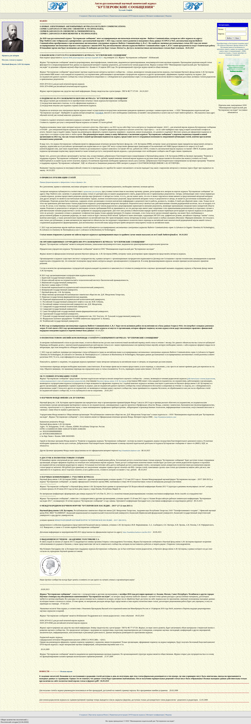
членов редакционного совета (51, 381)
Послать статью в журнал (12, 60)
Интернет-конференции (155, 16)
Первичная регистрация (119, 16)
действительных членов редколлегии (201, 379)
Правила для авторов (10, 55)
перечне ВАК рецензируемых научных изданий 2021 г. (83, 58)
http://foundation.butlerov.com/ (165, 417)
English (129, 10)
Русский (122, 10)
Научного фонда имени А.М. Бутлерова (112, 381)
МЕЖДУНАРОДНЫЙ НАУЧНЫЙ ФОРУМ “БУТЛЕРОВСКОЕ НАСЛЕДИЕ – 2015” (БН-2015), (91, 520)
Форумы (168, 16)
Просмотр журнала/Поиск (98, 16)
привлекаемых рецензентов (74, 381)
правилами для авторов (92, 191)
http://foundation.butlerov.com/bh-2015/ (137, 532)
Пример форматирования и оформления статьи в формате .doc (63, 182)
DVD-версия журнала (137, 16)
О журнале (83, 16)
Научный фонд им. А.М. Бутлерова (16, 64)
